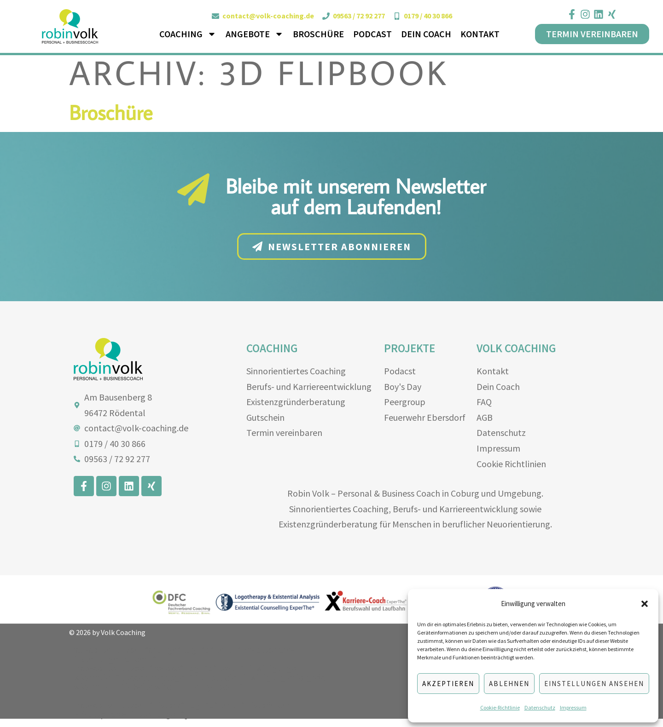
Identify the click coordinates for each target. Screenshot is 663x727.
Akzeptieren (448, 683)
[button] (644, 603)
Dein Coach (426, 34)
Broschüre (318, 34)
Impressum (573, 707)
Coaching (187, 34)
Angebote (255, 34)
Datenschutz (539, 707)
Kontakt (480, 34)
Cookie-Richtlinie (500, 707)
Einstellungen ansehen (594, 683)
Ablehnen (509, 683)
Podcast (372, 34)
